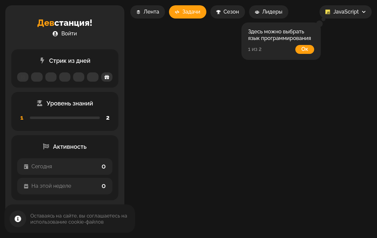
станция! (65, 23)
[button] (65, 34)
